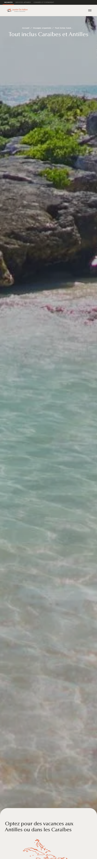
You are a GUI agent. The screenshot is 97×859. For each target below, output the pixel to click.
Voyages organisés (42, 28)
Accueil (25, 28)
